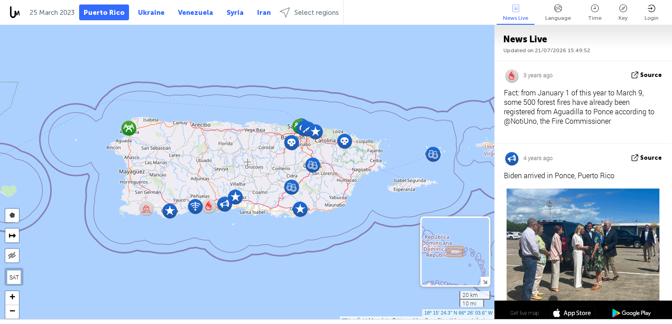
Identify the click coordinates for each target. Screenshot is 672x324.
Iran (264, 13)
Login (652, 12)
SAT (14, 277)
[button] (169, 211)
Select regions (309, 12)
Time (594, 12)
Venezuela (195, 13)
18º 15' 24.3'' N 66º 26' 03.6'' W (458, 312)
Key (623, 12)
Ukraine (151, 13)
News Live (515, 12)
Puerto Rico (104, 13)
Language (558, 12)
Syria (235, 13)
